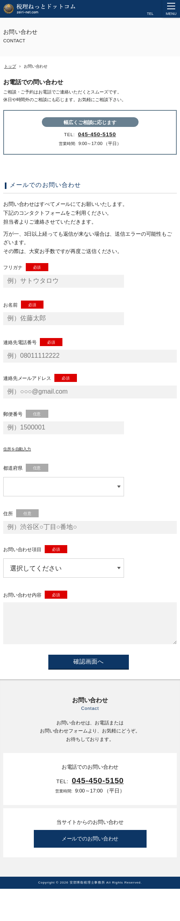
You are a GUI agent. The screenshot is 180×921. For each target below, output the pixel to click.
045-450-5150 (97, 134)
